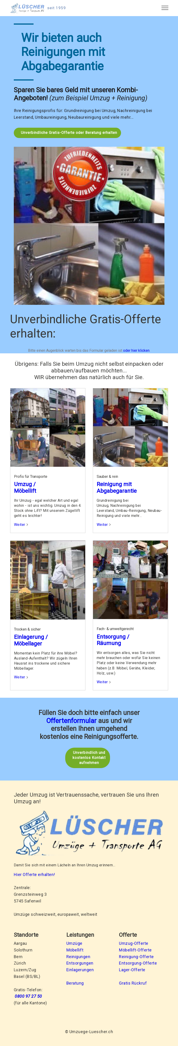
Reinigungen (78, 956)
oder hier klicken (136, 350)
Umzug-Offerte (133, 943)
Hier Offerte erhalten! (34, 874)
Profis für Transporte (30, 476)
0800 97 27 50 (28, 996)
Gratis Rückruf (133, 982)
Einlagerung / (31, 637)
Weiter (19, 524)
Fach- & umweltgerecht (115, 629)
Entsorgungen (79, 962)
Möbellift (25, 491)
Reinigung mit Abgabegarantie (117, 487)
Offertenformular (71, 720)
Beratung (75, 982)
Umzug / (25, 484)
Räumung (109, 643)
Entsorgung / (113, 636)
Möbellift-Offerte (135, 949)
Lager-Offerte (132, 969)
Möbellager (28, 643)
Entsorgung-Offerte (138, 962)
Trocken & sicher (27, 629)
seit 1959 (56, 8)
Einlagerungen (80, 969)
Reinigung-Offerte (136, 956)
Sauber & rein (107, 476)
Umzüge (74, 943)
